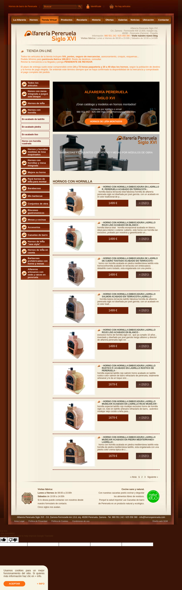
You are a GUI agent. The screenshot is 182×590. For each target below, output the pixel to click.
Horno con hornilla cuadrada (31, 142)
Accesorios (34, 227)
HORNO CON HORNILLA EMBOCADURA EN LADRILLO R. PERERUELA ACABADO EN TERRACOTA (130, 188)
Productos (66, 20)
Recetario (82, 20)
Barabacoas (34, 188)
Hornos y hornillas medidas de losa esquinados (38, 152)
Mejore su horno (37, 172)
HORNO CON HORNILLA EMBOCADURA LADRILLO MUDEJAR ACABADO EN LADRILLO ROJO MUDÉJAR (129, 402)
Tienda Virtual (49, 20)
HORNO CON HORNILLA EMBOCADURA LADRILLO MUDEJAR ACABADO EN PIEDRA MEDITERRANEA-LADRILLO (129, 439)
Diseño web (157, 521)
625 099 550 (98, 111)
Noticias (135, 20)
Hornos (34, 20)
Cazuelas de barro (38, 235)
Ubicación (148, 20)
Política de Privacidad (37, 521)
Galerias (122, 20)
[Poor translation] (13, 539)
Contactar (163, 20)
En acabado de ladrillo (33, 119)
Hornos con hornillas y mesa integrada (37, 163)
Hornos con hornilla (34, 111)
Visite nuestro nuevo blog (145, 36)
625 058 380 (124, 36)
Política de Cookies (59, 521)
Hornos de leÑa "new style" (36, 243)
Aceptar (14, 583)
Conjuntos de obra (38, 203)
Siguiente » (152, 477)
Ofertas (110, 20)
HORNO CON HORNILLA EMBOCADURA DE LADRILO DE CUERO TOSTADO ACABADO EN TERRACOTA (130, 259)
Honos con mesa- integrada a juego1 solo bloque (38, 94)
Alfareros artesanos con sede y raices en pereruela (37, 273)
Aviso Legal (19, 521)
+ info (40, 583)
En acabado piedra (31, 127)
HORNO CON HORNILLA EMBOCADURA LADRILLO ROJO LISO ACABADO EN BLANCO (129, 223)
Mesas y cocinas (37, 219)
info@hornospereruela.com (121, 111)
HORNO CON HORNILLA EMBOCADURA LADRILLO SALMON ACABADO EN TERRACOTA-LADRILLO (129, 295)
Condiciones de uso (81, 521)
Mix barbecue (35, 196)
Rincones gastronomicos (36, 211)
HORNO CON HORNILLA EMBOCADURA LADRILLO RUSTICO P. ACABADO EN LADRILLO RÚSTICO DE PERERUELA (129, 368)
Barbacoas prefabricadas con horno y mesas (38, 261)
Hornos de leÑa (36, 103)
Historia (96, 20)
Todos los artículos (33, 84)
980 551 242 (110, 36)
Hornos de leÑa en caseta (38, 251)
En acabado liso (30, 134)
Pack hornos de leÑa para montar (37, 180)
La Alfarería (19, 20)
